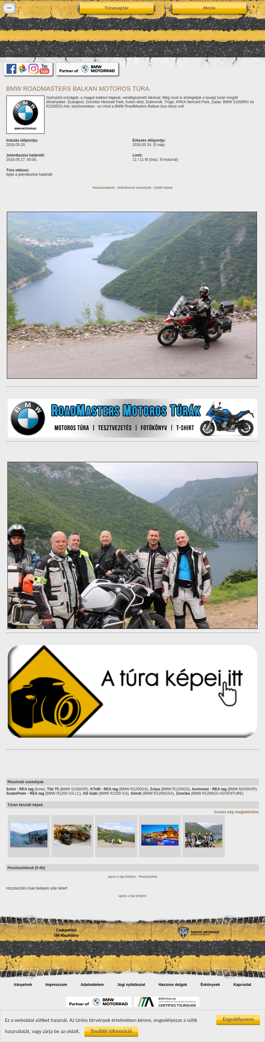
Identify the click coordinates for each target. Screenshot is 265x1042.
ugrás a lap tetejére (122, 876)
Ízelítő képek (163, 187)
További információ (111, 1032)
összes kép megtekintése (236, 812)
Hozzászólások (103, 187)
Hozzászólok (148, 876)
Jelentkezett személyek (134, 187)
